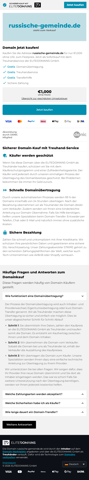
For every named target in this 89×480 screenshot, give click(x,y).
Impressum (9, 462)
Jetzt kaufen (75, 4)
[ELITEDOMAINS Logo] (44, 443)
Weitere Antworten (19, 424)
